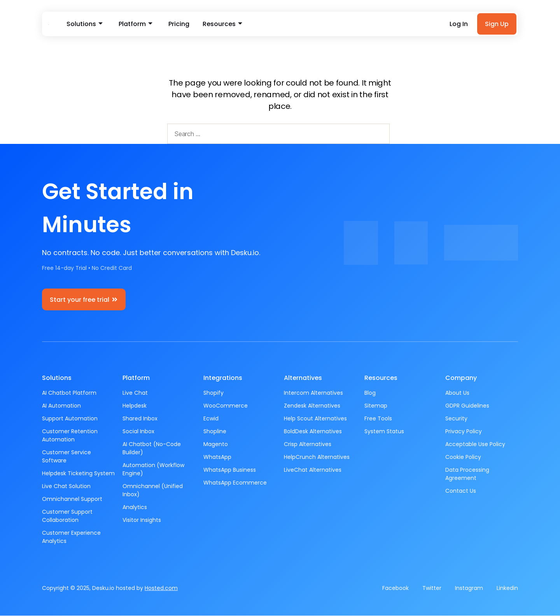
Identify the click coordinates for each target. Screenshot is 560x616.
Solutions (84, 24)
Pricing (176, 24)
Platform (134, 24)
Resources (219, 24)
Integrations (222, 378)
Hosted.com (161, 588)
